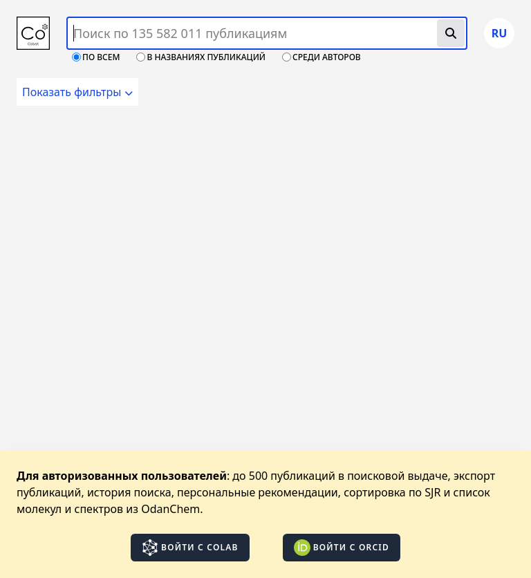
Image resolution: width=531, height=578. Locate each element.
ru (499, 33)
